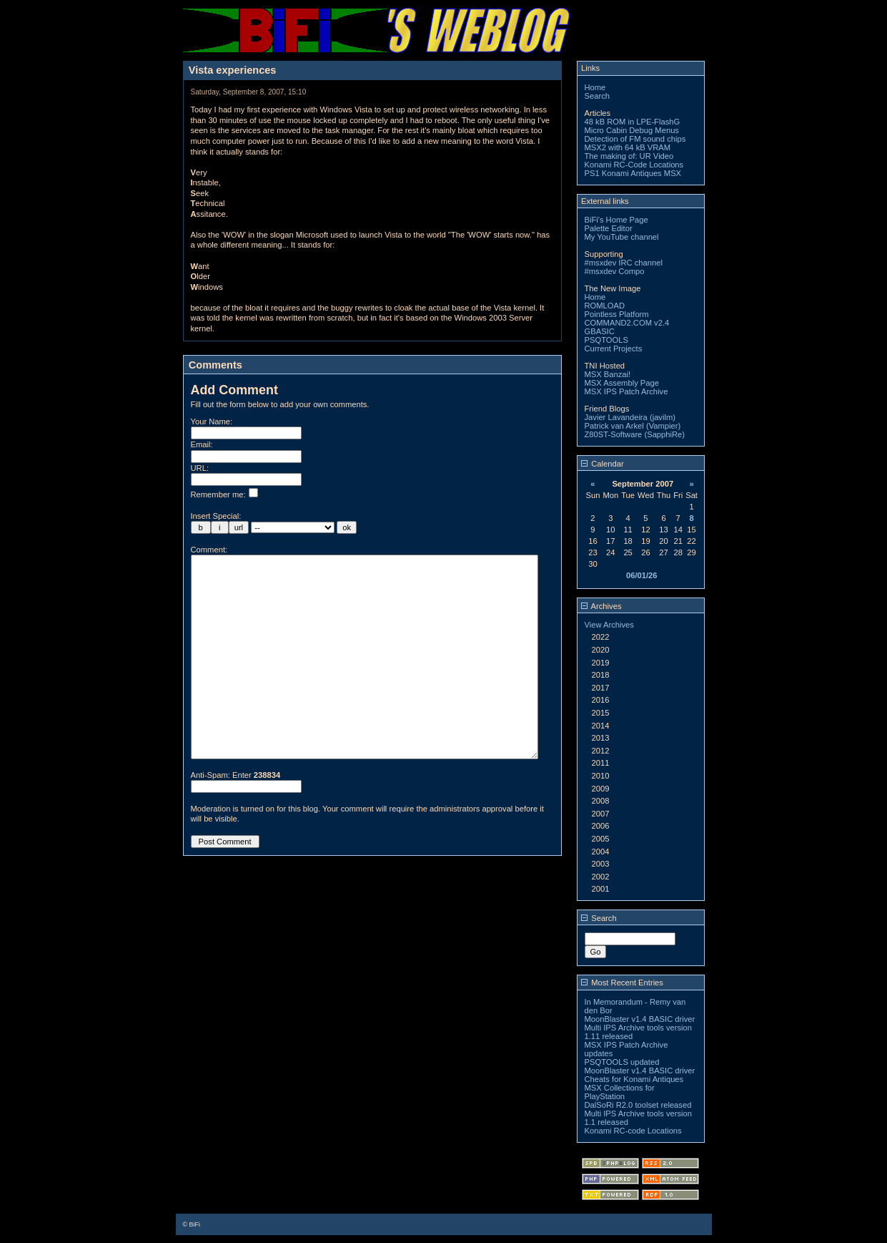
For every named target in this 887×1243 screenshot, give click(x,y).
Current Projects (614, 348)
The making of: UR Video (629, 156)
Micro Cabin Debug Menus (632, 130)
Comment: (209, 549)
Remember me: (224, 494)
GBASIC (600, 331)
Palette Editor (609, 228)
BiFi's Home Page (616, 219)
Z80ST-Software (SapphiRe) (635, 434)
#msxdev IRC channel (624, 262)
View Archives (609, 624)
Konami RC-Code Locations (634, 164)
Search (597, 96)
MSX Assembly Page (622, 383)
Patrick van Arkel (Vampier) (633, 425)
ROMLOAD (605, 305)
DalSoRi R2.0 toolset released (638, 1105)
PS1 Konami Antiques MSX (633, 173)
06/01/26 (642, 575)
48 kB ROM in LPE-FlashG (632, 121)
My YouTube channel (622, 237)
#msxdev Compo (615, 271)
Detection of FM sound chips (635, 139)
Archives (601, 606)
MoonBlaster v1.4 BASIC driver (640, 1019)
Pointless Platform (617, 314)
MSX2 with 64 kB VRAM (628, 147)
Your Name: (212, 421)
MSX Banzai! (608, 374)
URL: (200, 468)
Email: (202, 444)
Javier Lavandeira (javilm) (630, 417)
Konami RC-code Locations (633, 1130)
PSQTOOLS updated (622, 1062)
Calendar (602, 463)
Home (595, 87)
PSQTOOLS (606, 340)
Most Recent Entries (622, 982)
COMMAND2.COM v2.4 (627, 322)
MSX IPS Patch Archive (626, 391)
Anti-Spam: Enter (236, 818)
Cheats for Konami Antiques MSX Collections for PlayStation (634, 1088)
